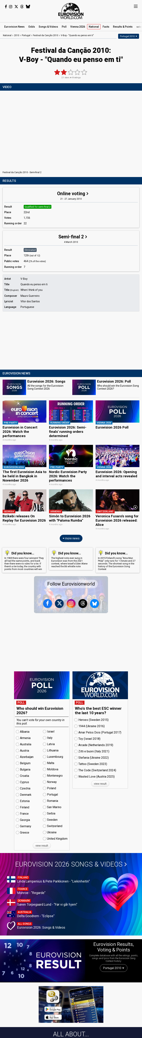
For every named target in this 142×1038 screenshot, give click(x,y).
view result (42, 844)
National (94, 26)
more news (71, 537)
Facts (106, 26)
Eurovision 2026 (71, 863)
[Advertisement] (71, 341)
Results (123, 26)
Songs (48, 26)
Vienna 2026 (77, 26)
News (14, 26)
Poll (64, 26)
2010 (16, 35)
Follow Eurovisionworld (71, 583)
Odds (31, 26)
